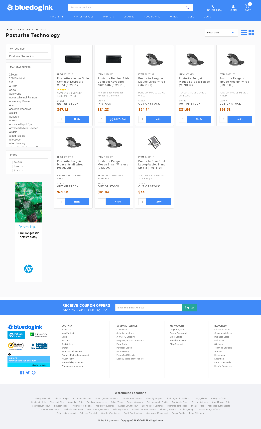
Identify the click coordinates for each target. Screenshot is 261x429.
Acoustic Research (20, 109)
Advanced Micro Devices (23, 128)
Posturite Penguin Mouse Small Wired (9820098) (70, 164)
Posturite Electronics (21, 56)
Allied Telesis (17, 135)
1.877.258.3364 (213, 7)
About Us (66, 329)
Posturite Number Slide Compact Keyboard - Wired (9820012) (73, 82)
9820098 (65, 157)
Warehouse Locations (72, 366)
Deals (207, 17)
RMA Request (176, 344)
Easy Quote (122, 344)
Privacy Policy (68, 359)
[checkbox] (28, 162)
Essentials (219, 359)
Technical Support (223, 348)
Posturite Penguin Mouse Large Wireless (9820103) (194, 82)
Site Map (218, 344)
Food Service (152, 17)
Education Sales (222, 329)
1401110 (146, 157)
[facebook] (22, 372)
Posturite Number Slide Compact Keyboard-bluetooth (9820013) (114, 82)
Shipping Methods (125, 333)
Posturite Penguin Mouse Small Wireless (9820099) (113, 164)
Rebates (66, 340)
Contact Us (122, 329)
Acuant (13, 112)
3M (11, 82)
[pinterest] (33, 372)
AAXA (12, 89)
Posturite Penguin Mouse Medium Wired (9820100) (234, 82)
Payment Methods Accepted (75, 355)
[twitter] (28, 372)
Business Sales (221, 337)
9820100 (227, 74)
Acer (11, 105)
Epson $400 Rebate (126, 355)
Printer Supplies (83, 17)
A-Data (13, 86)
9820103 (187, 74)
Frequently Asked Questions (130, 340)
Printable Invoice (178, 340)
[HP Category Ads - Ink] (28, 232)
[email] (148, 307)
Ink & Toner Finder (223, 362)
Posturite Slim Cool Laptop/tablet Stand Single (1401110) (151, 164)
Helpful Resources (223, 366)
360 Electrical (17, 78)
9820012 (65, 74)
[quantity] (61, 119)
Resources (219, 355)
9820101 (146, 74)
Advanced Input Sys (20, 124)
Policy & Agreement (108, 420)
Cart (248, 7)
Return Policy (123, 351)
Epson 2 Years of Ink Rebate (130, 359)
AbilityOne (15, 93)
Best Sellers (67, 344)
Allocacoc (14, 139)
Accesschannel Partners (23, 97)
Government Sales (223, 333)
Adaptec (14, 116)
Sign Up (189, 307)
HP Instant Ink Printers (72, 351)
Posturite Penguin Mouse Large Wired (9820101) (151, 82)
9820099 (106, 157)
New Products (68, 333)
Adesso (13, 120)
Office (174, 17)
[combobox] (130, 7)
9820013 (106, 74)
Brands (65, 348)
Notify (77, 119)
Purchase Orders (124, 348)
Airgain (13, 132)
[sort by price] (221, 33)
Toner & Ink (57, 17)
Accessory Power (19, 101)
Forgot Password (178, 333)
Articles (218, 351)
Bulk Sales (219, 340)
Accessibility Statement (73, 362)
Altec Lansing (17, 143)
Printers (108, 17)
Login (233, 7)
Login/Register (177, 329)
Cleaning (129, 17)
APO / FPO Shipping (126, 337)
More (191, 17)
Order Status (176, 337)
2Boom (13, 74)
